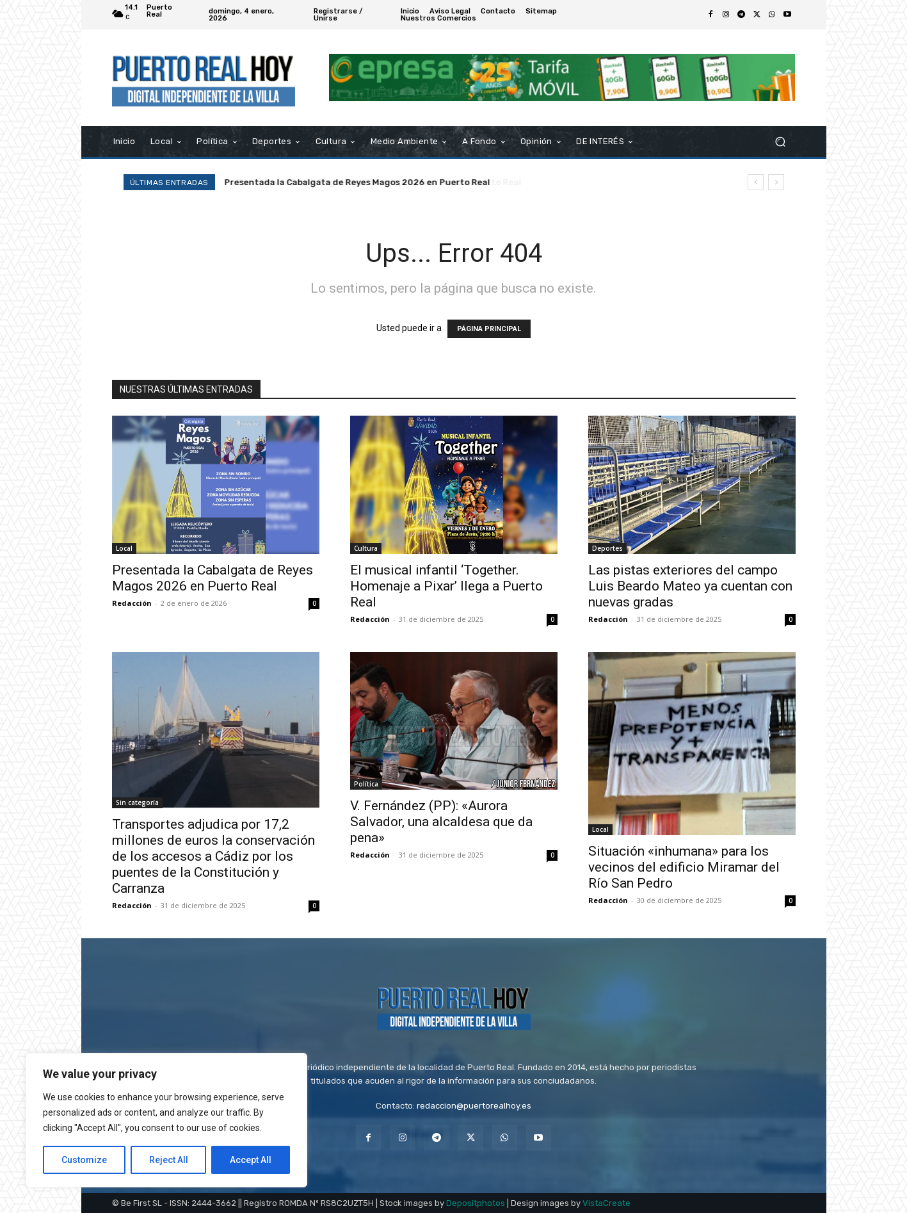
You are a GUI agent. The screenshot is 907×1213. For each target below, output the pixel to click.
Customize (84, 1160)
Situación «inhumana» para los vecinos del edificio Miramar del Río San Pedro (684, 867)
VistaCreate (606, 1203)
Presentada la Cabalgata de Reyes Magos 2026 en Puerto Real (212, 578)
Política (366, 783)
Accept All (250, 1160)
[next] (776, 182)
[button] (781, 141)
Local (124, 548)
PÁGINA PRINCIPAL (489, 329)
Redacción (132, 603)
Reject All (168, 1160)
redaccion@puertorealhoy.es (474, 1106)
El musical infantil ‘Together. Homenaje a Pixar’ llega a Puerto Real (367, 182)
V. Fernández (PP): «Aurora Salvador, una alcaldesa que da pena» (441, 821)
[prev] (756, 182)
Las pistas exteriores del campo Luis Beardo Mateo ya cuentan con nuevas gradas (690, 586)
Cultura (366, 548)
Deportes (607, 548)
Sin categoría (137, 802)
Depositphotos (475, 1203)
